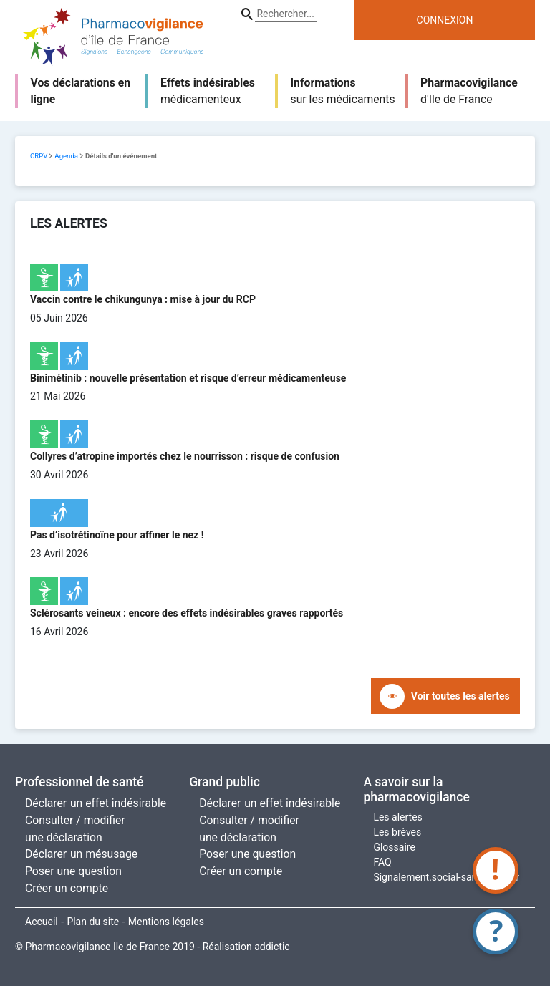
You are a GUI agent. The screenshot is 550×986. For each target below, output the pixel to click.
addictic (271, 946)
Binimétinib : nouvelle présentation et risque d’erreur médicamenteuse (188, 378)
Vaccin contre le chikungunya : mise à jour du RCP (143, 299)
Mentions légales (166, 921)
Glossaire (394, 847)
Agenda (66, 156)
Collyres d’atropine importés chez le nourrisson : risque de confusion (184, 456)
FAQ (382, 862)
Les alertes (397, 817)
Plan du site (93, 921)
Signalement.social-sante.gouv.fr (445, 877)
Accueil (41, 921)
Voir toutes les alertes (460, 696)
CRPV (38, 156)
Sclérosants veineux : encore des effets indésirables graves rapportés (186, 613)
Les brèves (397, 832)
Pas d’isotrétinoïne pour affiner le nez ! (117, 535)
